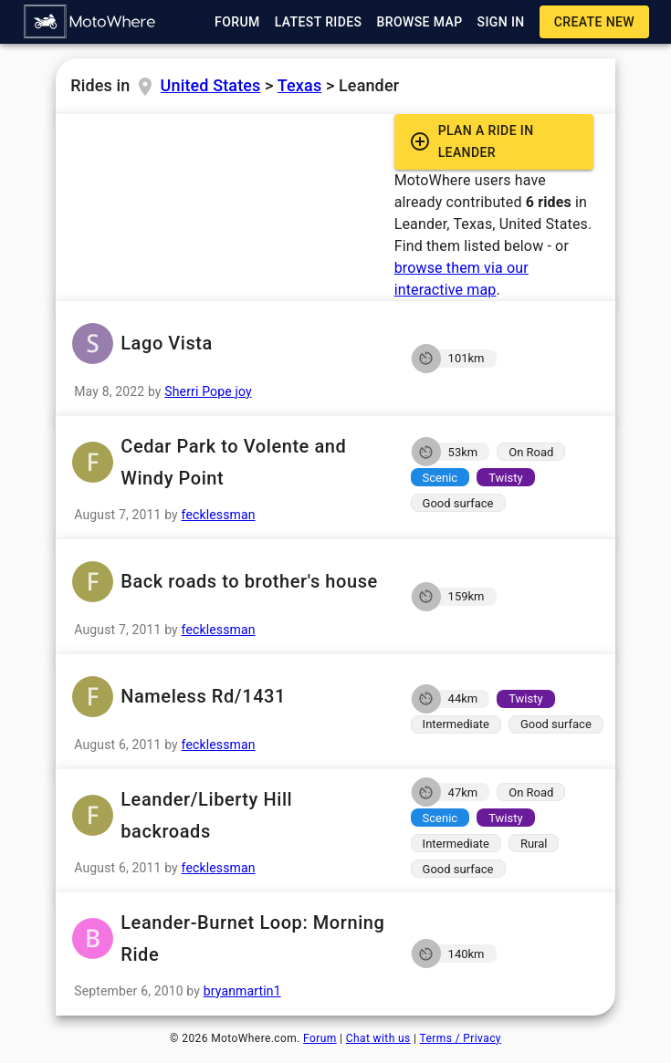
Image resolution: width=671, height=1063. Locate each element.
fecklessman (219, 514)
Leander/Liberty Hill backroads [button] (227, 816)
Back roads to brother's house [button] (227, 582)
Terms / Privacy (460, 1038)
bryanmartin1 (242, 991)
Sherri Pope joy (207, 391)
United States (211, 85)
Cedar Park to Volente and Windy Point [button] (227, 463)
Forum (320, 1038)
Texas (299, 85)
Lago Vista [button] (227, 343)
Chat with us (378, 1038)
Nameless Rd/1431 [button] (227, 696)
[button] (90, 22)
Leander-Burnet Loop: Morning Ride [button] (227, 939)
